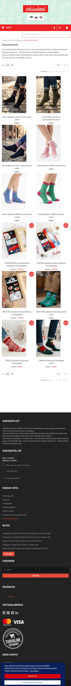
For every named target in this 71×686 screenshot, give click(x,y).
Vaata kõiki (9, 554)
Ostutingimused (8, 496)
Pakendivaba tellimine (10, 519)
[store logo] (35, 12)
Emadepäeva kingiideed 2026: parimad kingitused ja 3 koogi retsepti (26, 533)
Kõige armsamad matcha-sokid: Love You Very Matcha (22, 541)
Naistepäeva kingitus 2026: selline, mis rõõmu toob (20, 545)
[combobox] (46, 34)
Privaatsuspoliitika (9, 507)
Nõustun (32, 676)
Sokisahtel (10, 596)
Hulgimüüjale (7, 503)
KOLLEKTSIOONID (15, 40)
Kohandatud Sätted (32, 682)
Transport (6, 500)
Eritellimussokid (8, 511)
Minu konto (67, 27)
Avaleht (5, 40)
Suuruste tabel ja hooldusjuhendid (14, 515)
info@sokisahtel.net (13, 478)
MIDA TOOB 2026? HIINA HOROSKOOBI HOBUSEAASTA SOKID (25, 548)
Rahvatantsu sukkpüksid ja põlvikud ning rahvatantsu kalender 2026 (26, 537)
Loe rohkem (34, 671)
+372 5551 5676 (11, 471)
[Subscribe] (35, 576)
